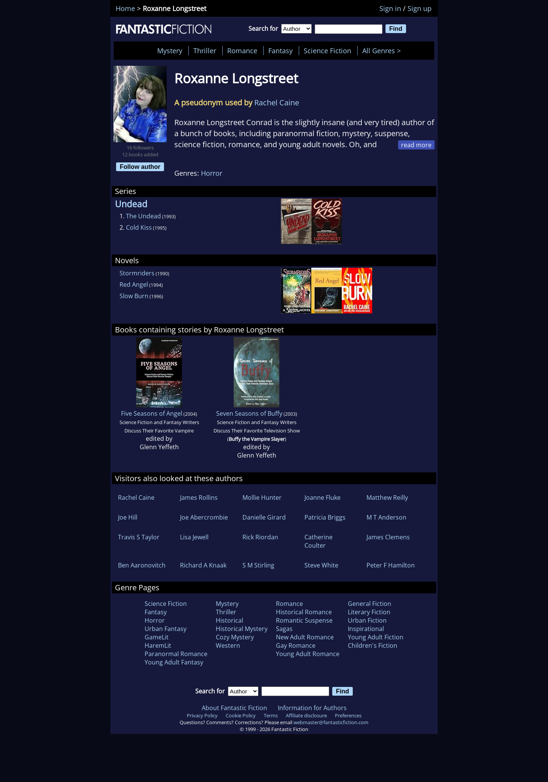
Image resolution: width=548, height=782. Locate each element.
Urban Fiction (367, 620)
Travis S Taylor (138, 537)
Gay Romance (295, 645)
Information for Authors (312, 708)
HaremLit (158, 645)
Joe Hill (127, 517)
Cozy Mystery (235, 637)
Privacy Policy (202, 715)
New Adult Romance (305, 637)
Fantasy (280, 50)
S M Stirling (258, 565)
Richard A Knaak (203, 565)
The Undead (143, 216)
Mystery (169, 50)
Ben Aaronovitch (142, 565)
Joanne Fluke (322, 497)
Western (228, 645)
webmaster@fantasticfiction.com (330, 722)
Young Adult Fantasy (174, 662)
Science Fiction (327, 50)
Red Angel (133, 284)
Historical (229, 620)
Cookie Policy (241, 715)
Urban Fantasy (165, 629)
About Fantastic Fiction (234, 708)
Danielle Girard (264, 517)
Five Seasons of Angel (151, 413)
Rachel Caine (276, 102)
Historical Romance (304, 612)
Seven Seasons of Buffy (249, 413)
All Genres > (383, 50)
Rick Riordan (260, 537)
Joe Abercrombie (204, 517)
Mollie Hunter (262, 497)
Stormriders (137, 273)
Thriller (204, 50)
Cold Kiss (139, 227)
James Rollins (199, 497)
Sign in (390, 8)
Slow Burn (133, 296)
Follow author (140, 166)
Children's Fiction (372, 645)
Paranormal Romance (176, 654)
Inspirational (366, 629)
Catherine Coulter (318, 541)
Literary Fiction (369, 612)
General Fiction (369, 603)
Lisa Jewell (194, 537)
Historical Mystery (242, 629)
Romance (242, 50)
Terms (271, 715)
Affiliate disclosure (306, 715)
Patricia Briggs (325, 517)
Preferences (348, 715)
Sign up (420, 8)
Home (125, 8)
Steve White (321, 565)
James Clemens (388, 537)
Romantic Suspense (304, 620)
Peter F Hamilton (390, 565)
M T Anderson (386, 517)
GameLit (157, 637)
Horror (211, 173)
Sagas (284, 629)
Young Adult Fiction (375, 637)
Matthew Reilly (387, 497)
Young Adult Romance (307, 654)
